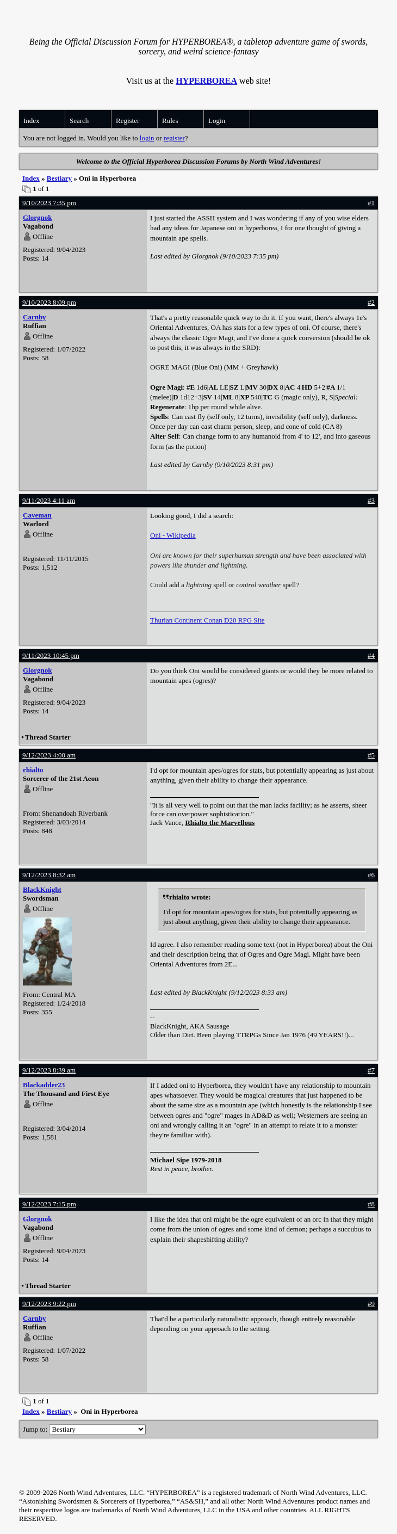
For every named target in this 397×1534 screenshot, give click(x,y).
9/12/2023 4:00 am (49, 755)
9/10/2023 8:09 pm (49, 302)
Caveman (37, 515)
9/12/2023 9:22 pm (49, 1303)
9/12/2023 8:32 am (49, 875)
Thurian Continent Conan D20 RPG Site (207, 620)
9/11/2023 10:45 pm (50, 655)
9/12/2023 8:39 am (49, 1070)
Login (216, 120)
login (147, 138)
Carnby (34, 317)
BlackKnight (42, 889)
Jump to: (84, 1429)
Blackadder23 (44, 1085)
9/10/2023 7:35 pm (49, 203)
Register (127, 120)
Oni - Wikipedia (173, 535)
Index (31, 120)
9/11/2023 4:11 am (48, 500)
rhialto (33, 770)
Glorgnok (37, 217)
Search (79, 120)
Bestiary (59, 178)
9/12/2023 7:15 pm (49, 1204)
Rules (170, 120)
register (174, 138)
